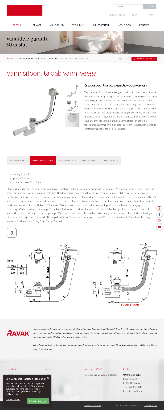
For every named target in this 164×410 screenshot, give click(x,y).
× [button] (47, 378)
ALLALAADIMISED (90, 160)
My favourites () (117, 15)
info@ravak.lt (139, 391)
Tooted (18, 58)
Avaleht (10, 58)
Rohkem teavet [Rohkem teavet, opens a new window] (13, 394)
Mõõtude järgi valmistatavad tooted (101, 374)
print (125, 59)
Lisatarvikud (111, 160)
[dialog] (27, 391)
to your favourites (146, 59)
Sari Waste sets (18, 160)
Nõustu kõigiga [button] (37, 401)
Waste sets (53, 58)
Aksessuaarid (41, 58)
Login (134, 15)
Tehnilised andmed (43, 160)
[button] (14, 399)
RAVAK (24, 10)
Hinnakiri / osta (67, 160)
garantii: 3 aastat (21, 178)
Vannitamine (28, 58)
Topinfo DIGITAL (150, 405)
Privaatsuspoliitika (92, 405)
